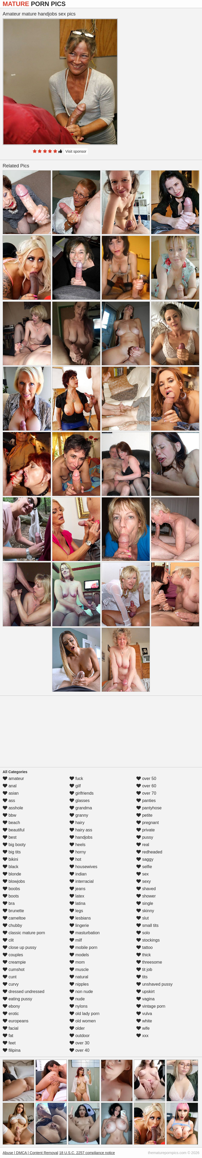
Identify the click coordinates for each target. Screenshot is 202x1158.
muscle (79, 969)
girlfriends (81, 793)
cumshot (13, 969)
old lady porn (84, 1013)
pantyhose (148, 808)
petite (144, 815)
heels (77, 844)
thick (143, 955)
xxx (142, 1035)
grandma (80, 808)
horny (77, 852)
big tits (12, 852)
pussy (144, 837)
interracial (81, 881)
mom (77, 962)
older (77, 1028)
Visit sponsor (76, 151)
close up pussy (19, 947)
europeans (15, 1021)
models (79, 955)
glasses (79, 800)
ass (9, 800)
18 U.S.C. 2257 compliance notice (87, 1153)
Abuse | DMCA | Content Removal (30, 1153)
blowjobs (14, 881)
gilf (75, 786)
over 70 (146, 793)
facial (10, 1028)
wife (143, 1028)
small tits (147, 925)
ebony (11, 1006)
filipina (12, 1050)
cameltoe (14, 918)
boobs (11, 888)
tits (142, 977)
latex (76, 896)
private (145, 830)
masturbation (84, 933)
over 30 (79, 1043)
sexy (143, 881)
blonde (12, 874)
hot (75, 859)
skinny (145, 911)
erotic (11, 1013)
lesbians (80, 918)
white (144, 1021)
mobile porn (83, 947)
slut (142, 918)
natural (78, 977)
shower (146, 896)
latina (77, 903)
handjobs (80, 837)
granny (78, 815)
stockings (148, 940)
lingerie (79, 925)
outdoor (79, 1035)
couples (13, 955)
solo (143, 933)
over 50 (146, 778)
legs (76, 911)
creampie (14, 962)
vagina (145, 999)
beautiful (13, 830)
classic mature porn (24, 933)
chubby (12, 925)
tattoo (144, 947)
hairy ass (80, 830)
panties (146, 800)
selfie (144, 866)
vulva (144, 1013)
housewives (83, 866)
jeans (77, 888)
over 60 (146, 786)
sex (142, 874)
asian (11, 793)
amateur (13, 778)
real (142, 844)
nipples (79, 984)
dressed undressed (23, 991)
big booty (14, 844)
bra (9, 903)
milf (75, 940)
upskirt (145, 991)
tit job (144, 969)
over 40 (79, 1050)
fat (8, 1035)
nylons (78, 1006)
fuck (76, 778)
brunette (13, 911)
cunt (10, 977)
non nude (81, 991)
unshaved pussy (154, 984)
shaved (146, 888)
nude (77, 999)
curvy (11, 984)
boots (11, 896)
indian (78, 874)
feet (9, 1043)
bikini (10, 859)
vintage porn (150, 1006)
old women (82, 1021)
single (144, 903)
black (10, 866)
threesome (149, 962)
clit (8, 940)
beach (11, 822)
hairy (76, 822)
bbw (9, 815)
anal (10, 786)
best (10, 837)
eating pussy (17, 999)
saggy (144, 859)
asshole (13, 808)
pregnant (147, 822)
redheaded (149, 852)
